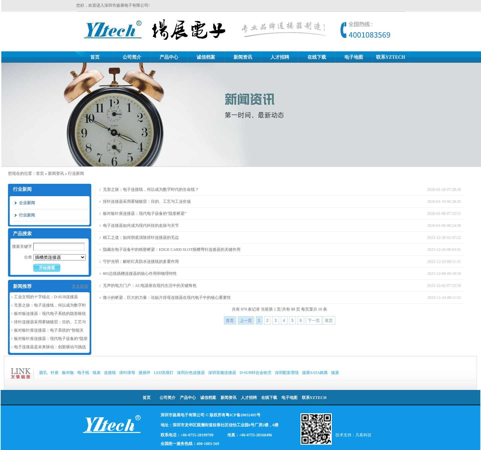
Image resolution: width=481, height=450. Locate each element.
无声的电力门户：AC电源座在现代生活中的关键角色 (150, 285)
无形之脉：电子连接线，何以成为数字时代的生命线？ (151, 189)
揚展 (335, 372)
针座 (55, 372)
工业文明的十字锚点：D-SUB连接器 (46, 297)
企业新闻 (27, 202)
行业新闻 (76, 173)
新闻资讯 (243, 57)
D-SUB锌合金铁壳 (255, 372)
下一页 (314, 320)
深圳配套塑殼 (287, 372)
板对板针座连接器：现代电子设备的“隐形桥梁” (145, 213)
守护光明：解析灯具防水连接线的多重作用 (141, 261)
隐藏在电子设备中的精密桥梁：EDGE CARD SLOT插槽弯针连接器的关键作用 (171, 249)
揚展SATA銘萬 (315, 372)
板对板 (68, 372)
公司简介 (132, 57)
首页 (95, 57)
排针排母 (127, 372)
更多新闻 (80, 286)
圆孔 (43, 372)
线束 (97, 372)
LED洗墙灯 (164, 372)
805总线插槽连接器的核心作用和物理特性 (140, 273)
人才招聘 (279, 57)
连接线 (110, 372)
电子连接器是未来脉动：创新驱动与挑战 (50, 347)
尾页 (329, 320)
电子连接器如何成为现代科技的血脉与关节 (141, 225)
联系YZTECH (390, 57)
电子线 (83, 372)
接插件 (145, 372)
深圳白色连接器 (191, 372)
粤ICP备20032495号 (243, 415)
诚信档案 (206, 57)
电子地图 (353, 57)
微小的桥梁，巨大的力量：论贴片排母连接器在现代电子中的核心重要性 (167, 297)
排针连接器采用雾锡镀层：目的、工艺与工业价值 (147, 201)
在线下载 (316, 57)
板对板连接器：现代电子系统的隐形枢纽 (50, 313)
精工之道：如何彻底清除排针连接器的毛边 (141, 237)
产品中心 (169, 57)
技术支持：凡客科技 (353, 435)
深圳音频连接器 (222, 372)
